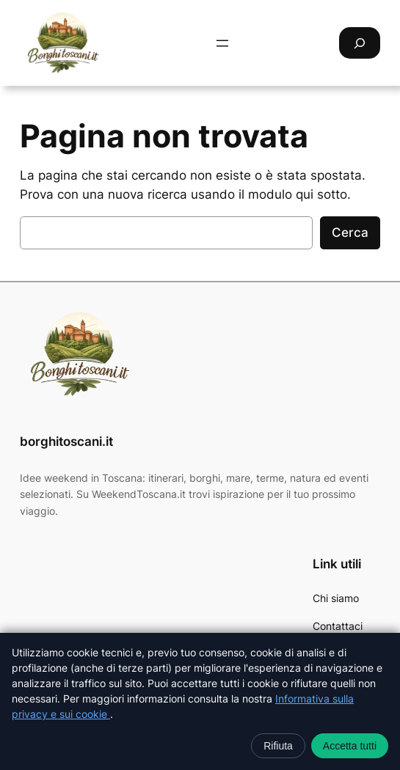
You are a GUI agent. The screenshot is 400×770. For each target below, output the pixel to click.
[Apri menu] (222, 43)
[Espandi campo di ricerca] (359, 43)
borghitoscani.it (66, 441)
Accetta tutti (350, 746)
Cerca (350, 232)
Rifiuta (278, 746)
